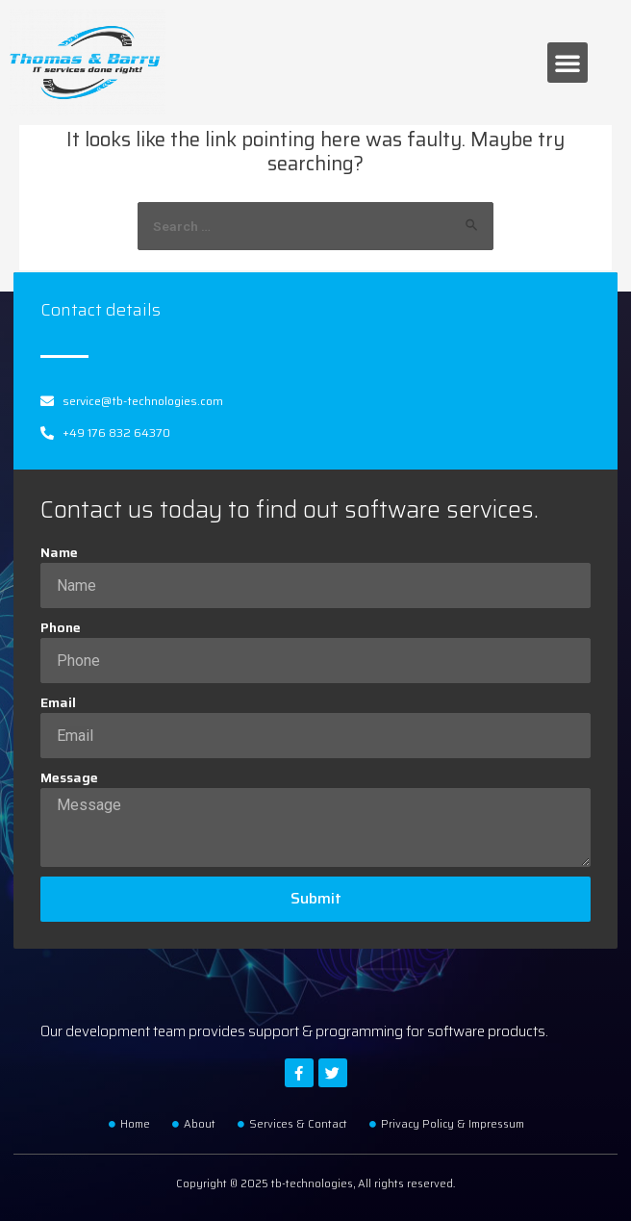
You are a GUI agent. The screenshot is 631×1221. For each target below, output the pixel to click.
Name (59, 553)
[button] (567, 62)
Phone (60, 628)
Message (69, 778)
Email (58, 703)
